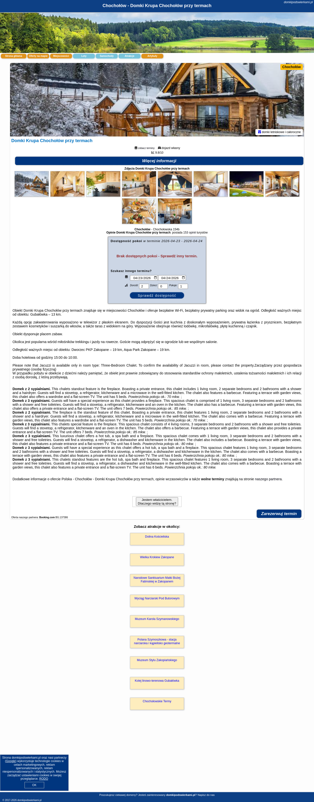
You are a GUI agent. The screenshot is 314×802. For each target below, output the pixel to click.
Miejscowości (61, 56)
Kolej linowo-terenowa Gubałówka (157, 680)
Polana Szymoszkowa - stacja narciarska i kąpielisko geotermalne (157, 641)
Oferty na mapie (38, 56)
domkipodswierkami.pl (298, 2)
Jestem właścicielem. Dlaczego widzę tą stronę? (157, 501)
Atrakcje (129, 56)
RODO (43, 778)
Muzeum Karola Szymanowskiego (157, 619)
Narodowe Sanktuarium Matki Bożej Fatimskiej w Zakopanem (157, 579)
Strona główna (13, 56)
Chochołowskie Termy (157, 701)
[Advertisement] (157, 756)
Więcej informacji (159, 161)
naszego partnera (268, 479)
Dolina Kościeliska (157, 536)
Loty (83, 56)
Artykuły (152, 56)
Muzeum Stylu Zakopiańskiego (157, 660)
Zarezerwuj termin (279, 513)
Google (10, 761)
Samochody (107, 56)
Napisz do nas (206, 794)
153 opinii (189, 232)
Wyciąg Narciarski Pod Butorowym (157, 598)
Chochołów (291, 67)
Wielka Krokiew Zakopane (157, 557)
